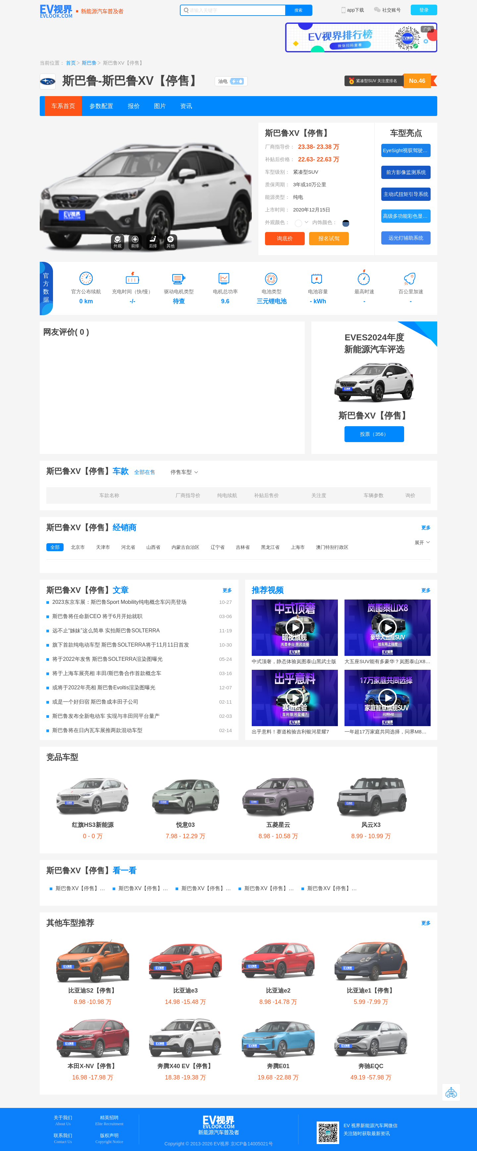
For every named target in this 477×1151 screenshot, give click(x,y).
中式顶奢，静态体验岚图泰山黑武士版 (294, 661)
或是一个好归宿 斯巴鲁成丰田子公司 (92, 702)
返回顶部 (451, 1092)
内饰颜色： (324, 222)
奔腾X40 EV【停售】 (84, 917)
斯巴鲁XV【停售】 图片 (204, 838)
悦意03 (137, 775)
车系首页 (63, 106)
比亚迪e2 (205, 891)
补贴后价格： (280, 159)
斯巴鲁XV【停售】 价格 (141, 838)
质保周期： (277, 184)
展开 (419, 542)
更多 (426, 527)
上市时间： (277, 209)
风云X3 (256, 775)
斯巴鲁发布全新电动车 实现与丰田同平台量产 (103, 716)
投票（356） (374, 434)
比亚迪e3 (145, 891)
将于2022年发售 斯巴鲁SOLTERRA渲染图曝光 (104, 659)
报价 (134, 106)
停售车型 (181, 472)
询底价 (285, 238)
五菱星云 (197, 775)
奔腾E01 (152, 917)
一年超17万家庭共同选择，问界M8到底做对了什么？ (387, 731)
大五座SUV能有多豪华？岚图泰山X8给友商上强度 (387, 661)
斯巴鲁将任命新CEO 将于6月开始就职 (94, 616)
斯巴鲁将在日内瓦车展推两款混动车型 (94, 730)
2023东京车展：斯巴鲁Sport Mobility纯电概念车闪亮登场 (116, 602)
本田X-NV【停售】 (337, 891)
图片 (160, 106)
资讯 (186, 106)
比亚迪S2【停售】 (80, 891)
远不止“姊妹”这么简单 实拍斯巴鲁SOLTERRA (103, 630)
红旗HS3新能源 (77, 775)
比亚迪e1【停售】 (268, 891)
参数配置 (101, 106)
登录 (424, 10)
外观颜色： (277, 222)
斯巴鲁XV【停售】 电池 (329, 838)
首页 (71, 63)
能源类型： (277, 197)
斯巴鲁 (89, 63)
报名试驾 (329, 238)
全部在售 (144, 472)
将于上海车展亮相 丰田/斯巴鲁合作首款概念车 (103, 673)
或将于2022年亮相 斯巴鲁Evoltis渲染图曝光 (100, 687)
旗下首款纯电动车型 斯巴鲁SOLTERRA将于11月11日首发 (117, 645)
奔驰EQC (213, 917)
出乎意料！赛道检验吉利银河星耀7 (290, 731)
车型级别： (277, 172)
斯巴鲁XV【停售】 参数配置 (78, 838)
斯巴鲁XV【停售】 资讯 (266, 838)
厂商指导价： (280, 146)
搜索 (298, 10)
